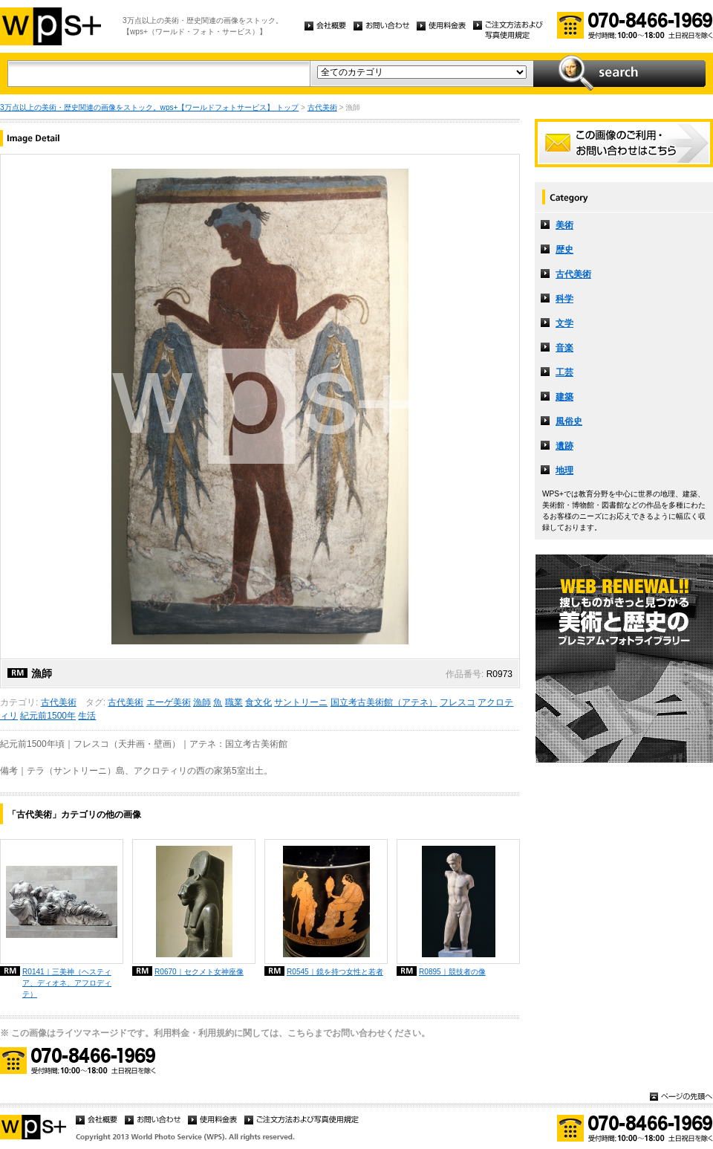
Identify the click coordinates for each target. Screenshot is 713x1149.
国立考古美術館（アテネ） (384, 702)
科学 (564, 299)
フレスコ (457, 702)
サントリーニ (301, 702)
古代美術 (322, 107)
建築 (564, 397)
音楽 (564, 348)
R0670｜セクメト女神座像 (199, 972)
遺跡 (564, 446)
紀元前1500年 (48, 716)
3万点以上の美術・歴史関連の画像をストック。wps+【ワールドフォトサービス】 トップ (149, 107)
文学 (564, 323)
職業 (234, 702)
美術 (564, 225)
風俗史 (569, 421)
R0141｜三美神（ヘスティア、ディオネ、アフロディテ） (66, 983)
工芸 (564, 372)
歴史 (564, 250)
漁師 (202, 702)
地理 (564, 470)
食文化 (258, 702)
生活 (87, 716)
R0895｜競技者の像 (452, 972)
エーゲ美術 (168, 702)
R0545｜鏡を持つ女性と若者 (335, 972)
